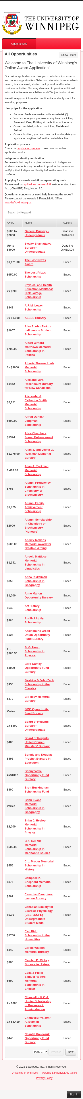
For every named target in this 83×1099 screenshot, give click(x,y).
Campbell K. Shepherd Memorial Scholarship (38, 882)
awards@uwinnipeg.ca (18, 202)
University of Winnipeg (25, 1072)
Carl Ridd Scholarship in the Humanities (37, 935)
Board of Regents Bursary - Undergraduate (36, 725)
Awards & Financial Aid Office (59, 1072)
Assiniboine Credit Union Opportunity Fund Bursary (37, 635)
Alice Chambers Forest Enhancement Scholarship (39, 437)
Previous (56, 1052)
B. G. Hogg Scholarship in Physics (34, 651)
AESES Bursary (35, 318)
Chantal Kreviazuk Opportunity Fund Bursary (37, 1038)
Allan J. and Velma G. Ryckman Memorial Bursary (39, 453)
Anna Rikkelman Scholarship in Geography (36, 581)
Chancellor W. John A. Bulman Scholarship (38, 1021)
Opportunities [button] (19, 43)
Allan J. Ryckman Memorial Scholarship (36, 470)
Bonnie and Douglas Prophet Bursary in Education (38, 758)
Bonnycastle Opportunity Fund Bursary (37, 775)
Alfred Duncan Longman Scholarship (34, 420)
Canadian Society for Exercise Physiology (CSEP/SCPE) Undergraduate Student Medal (39, 915)
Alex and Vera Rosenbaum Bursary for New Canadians (39, 383)
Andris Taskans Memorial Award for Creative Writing (38, 544)
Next (70, 1052)
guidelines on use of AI (37, 184)
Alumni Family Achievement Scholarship (34, 507)
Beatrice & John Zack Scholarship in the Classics (39, 684)
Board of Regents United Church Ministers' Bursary (37, 742)
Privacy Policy (44, 1078)
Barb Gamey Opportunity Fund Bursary (37, 667)
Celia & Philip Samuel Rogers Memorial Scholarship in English (35, 980)
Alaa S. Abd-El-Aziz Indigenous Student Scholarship (38, 330)
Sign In (73, 1094)
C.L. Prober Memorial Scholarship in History (39, 865)
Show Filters (68, 55)
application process (28, 148)
